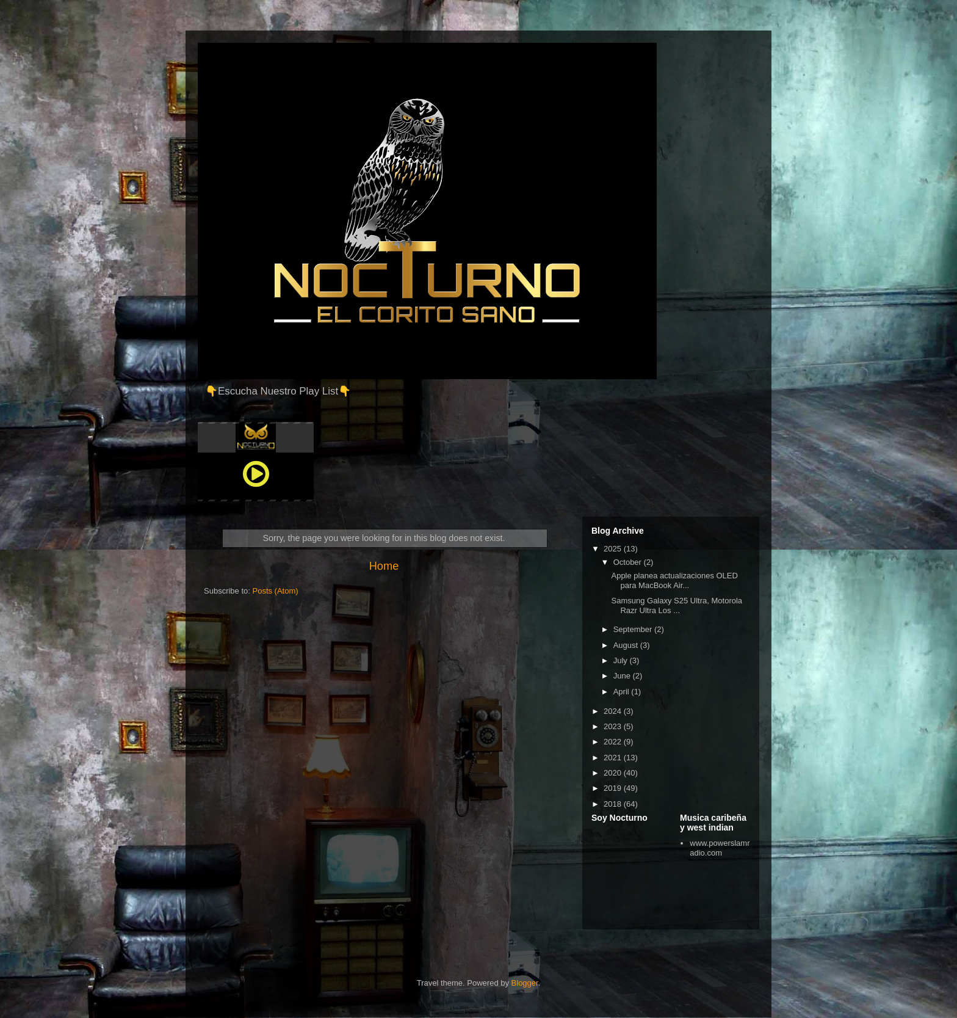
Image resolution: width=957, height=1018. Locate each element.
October (628, 562)
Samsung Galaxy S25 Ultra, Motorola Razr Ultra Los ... (676, 605)
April (622, 691)
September (633, 629)
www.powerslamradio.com (719, 847)
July (621, 660)
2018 (614, 804)
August (626, 645)
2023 (614, 726)
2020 (614, 772)
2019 (614, 788)
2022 (614, 741)
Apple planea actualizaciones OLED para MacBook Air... (674, 580)
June (623, 675)
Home (384, 566)
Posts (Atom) (275, 590)
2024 (614, 711)
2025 (614, 548)
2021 (614, 757)
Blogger (524, 982)
